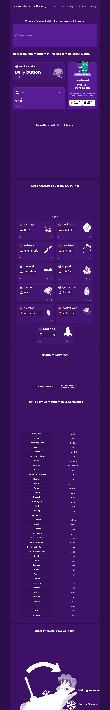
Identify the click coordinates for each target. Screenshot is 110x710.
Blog (71, 7)
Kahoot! (77, 7)
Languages (64, 7)
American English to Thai (46, 21)
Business (85, 7)
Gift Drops (93, 7)
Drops (56, 7)
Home (30, 21)
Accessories (65, 21)
